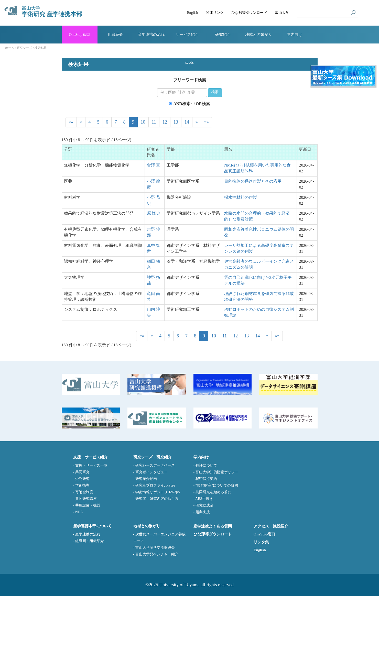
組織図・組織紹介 (89, 605)
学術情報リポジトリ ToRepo (157, 556)
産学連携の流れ (87, 598)
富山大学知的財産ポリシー (217, 536)
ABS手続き (204, 562)
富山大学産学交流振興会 (155, 611)
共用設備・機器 (87, 569)
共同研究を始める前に (213, 556)
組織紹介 (115, 34)
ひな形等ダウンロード (212, 598)
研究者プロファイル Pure (155, 549)
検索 (215, 156)
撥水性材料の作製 (240, 261)
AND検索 (181, 167)
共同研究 (82, 536)
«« (71, 185)
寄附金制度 (84, 556)
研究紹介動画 (146, 542)
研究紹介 (223, 34)
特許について (206, 529)
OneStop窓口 (265, 598)
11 (154, 185)
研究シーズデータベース (155, 529)
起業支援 (203, 576)
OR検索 (203, 167)
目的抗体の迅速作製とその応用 (252, 245)
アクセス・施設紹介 (271, 590)
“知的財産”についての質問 (217, 549)
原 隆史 (153, 277)
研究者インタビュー (151, 536)
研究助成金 (204, 569)
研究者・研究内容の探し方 (156, 562)
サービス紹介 (187, 34)
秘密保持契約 (206, 542)
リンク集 (261, 606)
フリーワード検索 (189, 143)
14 (187, 185)
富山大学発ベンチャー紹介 (156, 618)
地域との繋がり (258, 34)
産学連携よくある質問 (212, 590)
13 (176, 185)
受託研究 (82, 542)
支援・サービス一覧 (91, 529)
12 (165, 185)
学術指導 (82, 549)
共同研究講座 (86, 562)
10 (143, 185)
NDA (79, 576)
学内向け (294, 34)
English (260, 614)
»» (206, 185)
